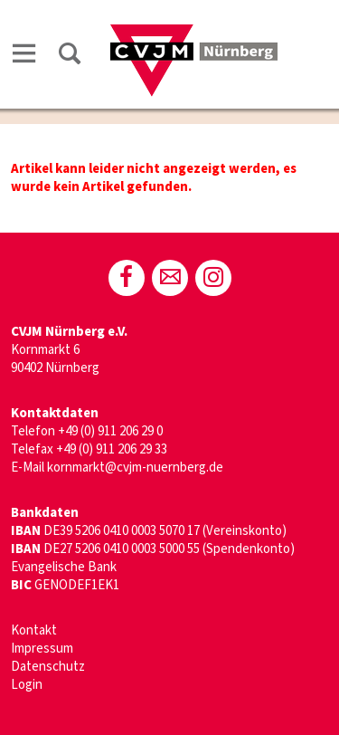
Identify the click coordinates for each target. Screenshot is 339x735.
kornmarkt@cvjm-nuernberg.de (135, 467)
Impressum (42, 648)
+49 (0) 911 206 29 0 (110, 431)
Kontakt (34, 630)
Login (26, 684)
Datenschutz (48, 666)
